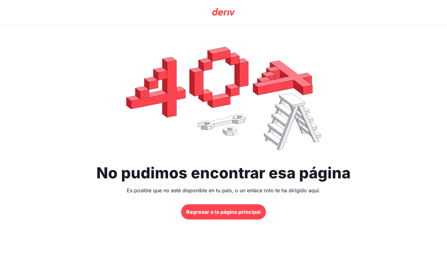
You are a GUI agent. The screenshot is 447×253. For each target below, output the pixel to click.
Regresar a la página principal (223, 212)
